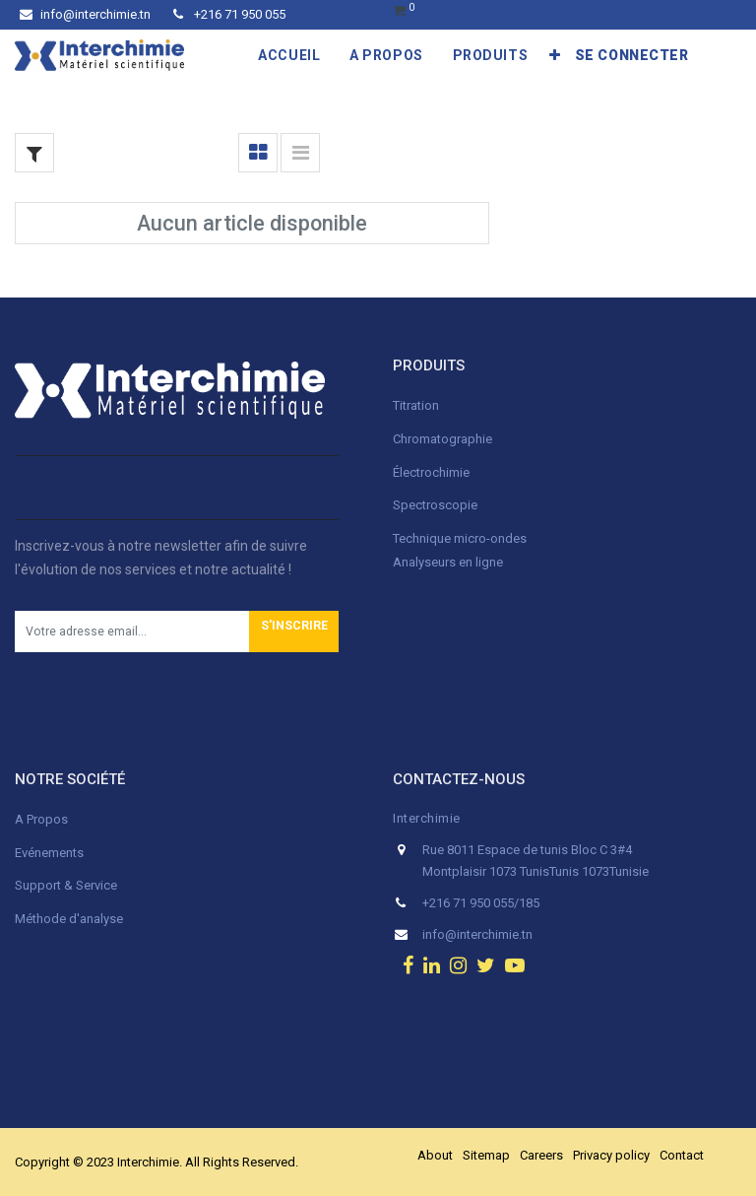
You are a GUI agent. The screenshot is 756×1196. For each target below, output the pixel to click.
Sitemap (486, 1155)
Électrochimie (431, 472)
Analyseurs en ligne (448, 562)
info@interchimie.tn (85, 14)
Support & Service (66, 885)
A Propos (43, 819)
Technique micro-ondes (460, 538)
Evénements (49, 852)
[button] (555, 55)
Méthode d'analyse (69, 918)
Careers (541, 1155)
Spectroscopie (435, 505)
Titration (416, 405)
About (435, 1155)
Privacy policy (611, 1155)
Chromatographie (442, 439)
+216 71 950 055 (229, 14)
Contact (682, 1155)
